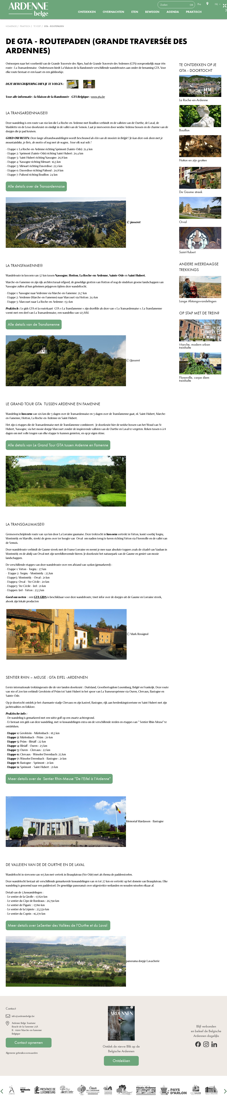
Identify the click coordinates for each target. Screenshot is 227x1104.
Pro (199, 4)
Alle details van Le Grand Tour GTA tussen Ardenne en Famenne (58, 445)
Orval (183, 222)
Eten (134, 12)
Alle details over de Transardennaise (36, 186)
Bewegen (152, 12)
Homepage (11, 26)
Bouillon (184, 130)
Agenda (173, 12)
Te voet (37, 26)
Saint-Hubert (187, 252)
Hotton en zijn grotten (193, 160)
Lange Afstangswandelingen (197, 301)
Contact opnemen (28, 1042)
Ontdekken (87, 12)
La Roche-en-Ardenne (193, 100)
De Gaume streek (190, 192)
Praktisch (194, 12)
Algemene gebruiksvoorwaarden (22, 1052)
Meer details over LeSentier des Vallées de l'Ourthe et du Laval (58, 925)
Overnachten (113, 12)
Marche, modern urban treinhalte (194, 345)
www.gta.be (98, 96)
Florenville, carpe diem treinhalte (194, 378)
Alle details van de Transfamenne (34, 324)
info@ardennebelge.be (23, 1016)
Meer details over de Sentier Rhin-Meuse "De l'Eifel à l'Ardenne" (59, 778)
